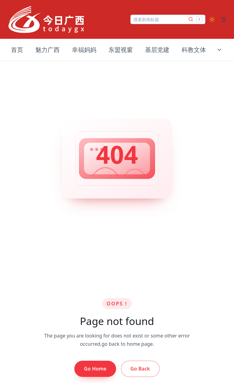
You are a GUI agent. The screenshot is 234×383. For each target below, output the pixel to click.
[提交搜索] (190, 19)
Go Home (95, 368)
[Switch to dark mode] (212, 19)
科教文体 (194, 50)
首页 (17, 50)
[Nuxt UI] (46, 19)
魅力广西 (47, 50)
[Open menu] (224, 19)
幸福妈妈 (84, 50)
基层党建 (157, 50)
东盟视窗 (120, 50)
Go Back (140, 368)
